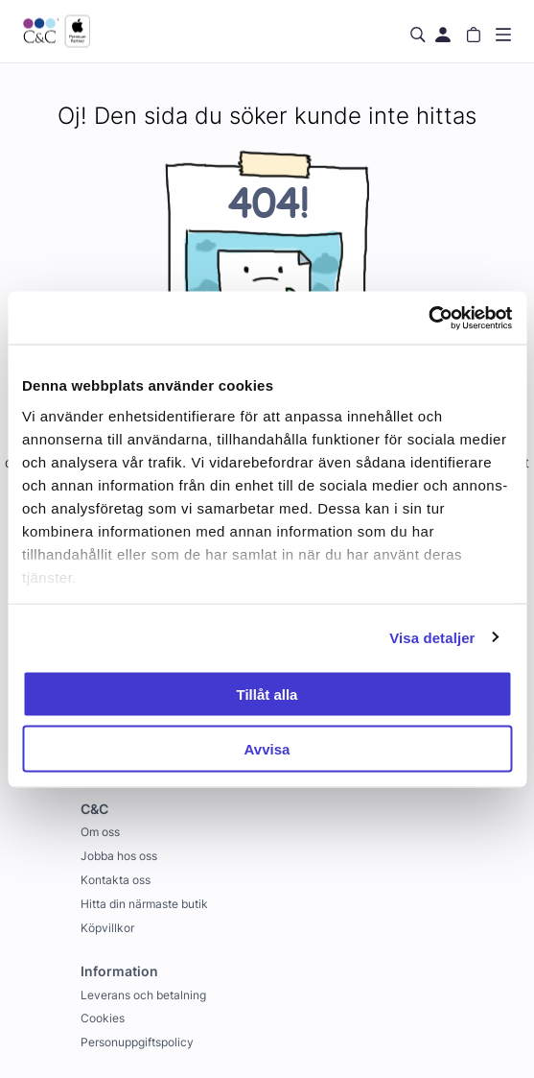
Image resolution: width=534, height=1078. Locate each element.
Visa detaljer (432, 637)
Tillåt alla (267, 694)
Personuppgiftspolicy (137, 1042)
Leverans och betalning (143, 995)
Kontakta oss (116, 880)
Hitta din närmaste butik (144, 904)
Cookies (103, 1018)
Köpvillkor (107, 928)
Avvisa (267, 748)
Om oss (100, 832)
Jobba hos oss (119, 856)
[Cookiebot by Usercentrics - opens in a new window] (428, 317)
